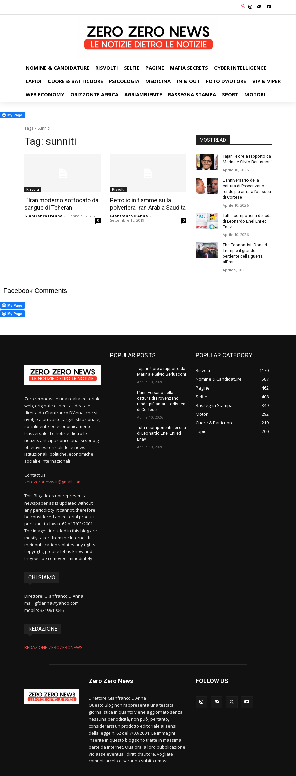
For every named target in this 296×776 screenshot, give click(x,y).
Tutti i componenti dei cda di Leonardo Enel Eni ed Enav (247, 220)
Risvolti (32, 189)
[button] (243, 6)
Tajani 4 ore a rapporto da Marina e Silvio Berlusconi (247, 159)
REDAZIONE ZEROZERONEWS (53, 646)
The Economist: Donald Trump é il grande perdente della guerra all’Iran (244, 252)
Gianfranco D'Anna (43, 215)
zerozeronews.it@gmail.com (53, 481)
